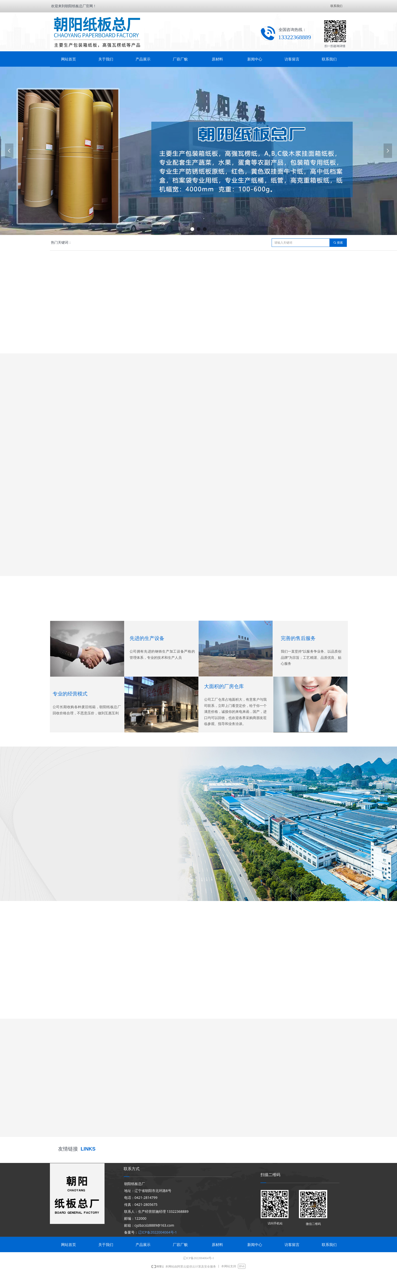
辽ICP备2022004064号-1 (157, 1232)
